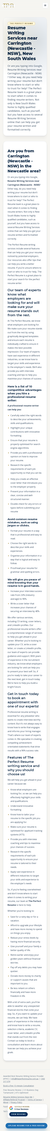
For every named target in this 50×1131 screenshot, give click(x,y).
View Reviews (18, 1114)
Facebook (7, 1106)
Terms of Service (34, 1099)
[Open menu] (45, 5)
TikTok (6, 1111)
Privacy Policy (16, 1102)
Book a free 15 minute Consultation (18, 1085)
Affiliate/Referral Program (14, 1099)
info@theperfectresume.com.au (24, 1078)
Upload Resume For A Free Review (26, 1125)
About (5, 1102)
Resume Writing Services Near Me (17, 1097)
